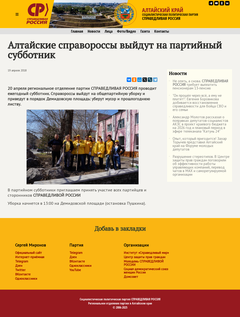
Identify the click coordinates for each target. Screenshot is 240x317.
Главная (77, 31)
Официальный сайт (28, 252)
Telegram (21, 261)
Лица (109, 31)
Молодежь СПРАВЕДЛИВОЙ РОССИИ (144, 263)
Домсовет (131, 276)
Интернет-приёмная (29, 257)
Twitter (20, 270)
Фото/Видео (126, 31)
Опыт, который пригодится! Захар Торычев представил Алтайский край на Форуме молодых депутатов (198, 144)
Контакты (161, 31)
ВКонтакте (23, 274)
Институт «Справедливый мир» (146, 252)
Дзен (18, 265)
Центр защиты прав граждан (144, 257)
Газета (145, 31)
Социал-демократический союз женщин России (146, 270)
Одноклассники (26, 278)
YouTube (75, 270)
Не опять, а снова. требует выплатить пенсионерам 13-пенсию (198, 84)
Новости (94, 31)
